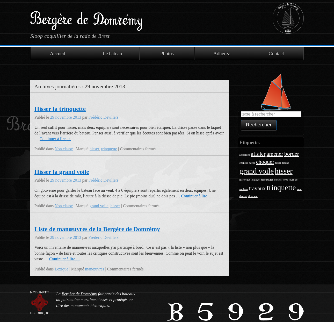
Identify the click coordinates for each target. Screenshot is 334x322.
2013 (77, 117)
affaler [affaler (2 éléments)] (258, 154)
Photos (167, 53)
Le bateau (112, 53)
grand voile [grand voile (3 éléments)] (256, 171)
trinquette (109, 149)
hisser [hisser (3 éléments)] (283, 171)
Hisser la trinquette (60, 108)
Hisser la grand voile (61, 171)
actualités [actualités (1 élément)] (244, 154)
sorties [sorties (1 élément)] (278, 179)
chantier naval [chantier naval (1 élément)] (247, 162)
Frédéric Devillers (104, 117)
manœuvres (94, 269)
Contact (276, 53)
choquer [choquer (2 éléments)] (265, 162)
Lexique (61, 269)
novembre (63, 117)
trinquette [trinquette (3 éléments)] (281, 187)
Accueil (58, 53)
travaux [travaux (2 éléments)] (257, 188)
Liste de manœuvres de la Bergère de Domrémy (97, 229)
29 (52, 117)
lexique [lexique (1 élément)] (255, 179)
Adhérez (221, 53)
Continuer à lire (55, 139)
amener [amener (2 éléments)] (274, 154)
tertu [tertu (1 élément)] (285, 179)
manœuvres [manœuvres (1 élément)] (267, 179)
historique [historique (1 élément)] (245, 179)
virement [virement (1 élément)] (253, 196)
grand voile (99, 206)
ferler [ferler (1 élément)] (278, 162)
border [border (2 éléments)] (291, 154)
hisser (94, 149)
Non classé (64, 149)
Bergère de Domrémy (86, 18)
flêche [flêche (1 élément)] (285, 162)
